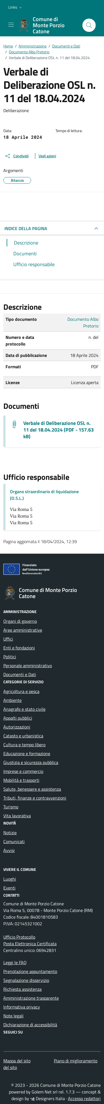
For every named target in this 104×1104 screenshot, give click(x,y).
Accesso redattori (84, 1098)
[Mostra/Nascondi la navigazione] (11, 24)
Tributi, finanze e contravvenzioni (34, 798)
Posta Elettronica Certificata (30, 943)
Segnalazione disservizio (26, 980)
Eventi (9, 887)
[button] (15, 7)
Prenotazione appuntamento (30, 971)
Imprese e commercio (23, 771)
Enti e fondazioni (19, 647)
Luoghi (9, 879)
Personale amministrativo (27, 665)
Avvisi (9, 850)
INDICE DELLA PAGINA (25, 228)
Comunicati (14, 841)
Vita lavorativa (17, 815)
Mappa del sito (17, 1060)
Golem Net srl (44, 1091)
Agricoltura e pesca (21, 691)
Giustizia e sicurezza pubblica (30, 762)
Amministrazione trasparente (31, 998)
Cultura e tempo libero (24, 744)
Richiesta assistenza (22, 989)
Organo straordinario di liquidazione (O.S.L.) (44, 494)
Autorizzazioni (16, 727)
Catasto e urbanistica (23, 735)
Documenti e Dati (19, 674)
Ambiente (12, 700)
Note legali (13, 1015)
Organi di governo (20, 621)
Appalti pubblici (17, 718)
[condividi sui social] (16, 156)
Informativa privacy (21, 1007)
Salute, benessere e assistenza (32, 789)
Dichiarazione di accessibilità (30, 1024)
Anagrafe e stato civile (24, 709)
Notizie (10, 832)
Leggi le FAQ (15, 962)
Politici (9, 656)
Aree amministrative (22, 630)
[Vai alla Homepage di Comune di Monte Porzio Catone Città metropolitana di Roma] (47, 25)
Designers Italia (47, 1098)
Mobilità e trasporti (21, 780)
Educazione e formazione (26, 753)
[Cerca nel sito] (89, 25)
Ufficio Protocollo (19, 937)
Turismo (10, 806)
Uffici (8, 639)
